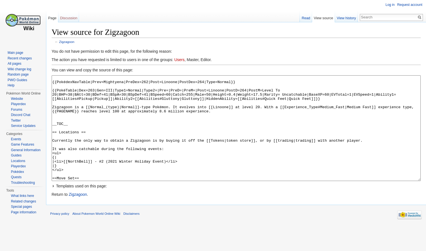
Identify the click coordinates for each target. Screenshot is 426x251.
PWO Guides (17, 80)
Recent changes (20, 58)
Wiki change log (19, 69)
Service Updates (23, 126)
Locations (18, 161)
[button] (237, 208)
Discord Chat (20, 115)
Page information (23, 212)
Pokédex (17, 172)
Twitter (16, 120)
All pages (14, 64)
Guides (16, 155)
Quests (16, 177)
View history (345, 18)
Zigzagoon (71, 42)
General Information (25, 150)
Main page (15, 53)
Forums (16, 110)
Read (304, 18)
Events (16, 139)
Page (55, 18)
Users (184, 60)
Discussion (71, 18)
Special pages (21, 207)
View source (322, 18)
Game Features (22, 144)
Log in (389, 5)
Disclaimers (136, 238)
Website (17, 99)
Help (11, 85)
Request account (409, 5)
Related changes (23, 201)
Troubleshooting (23, 183)
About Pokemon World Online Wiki (101, 238)
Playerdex (18, 104)
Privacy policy (64, 238)
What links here (22, 196)
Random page (18, 74)
